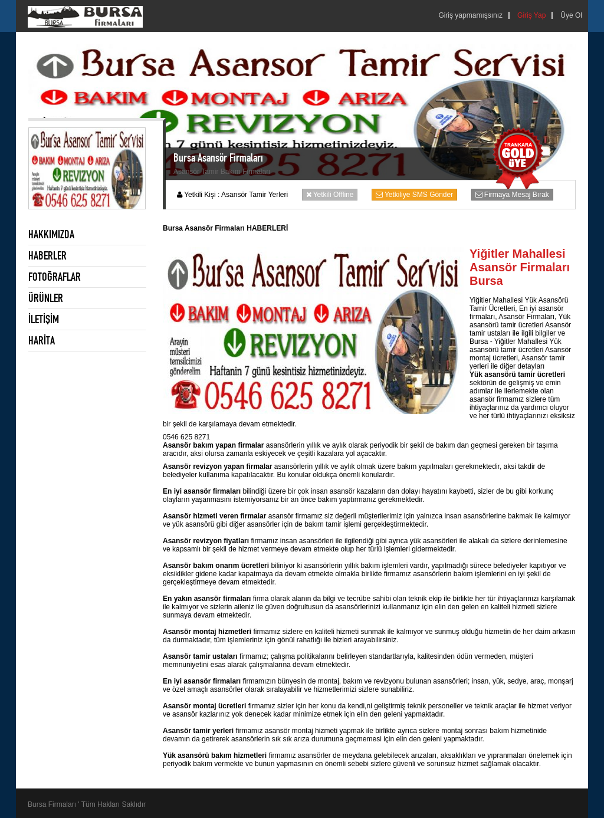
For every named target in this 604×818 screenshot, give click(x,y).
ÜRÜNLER (45, 298)
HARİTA (41, 340)
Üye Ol (571, 15)
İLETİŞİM (43, 319)
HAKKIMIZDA (51, 234)
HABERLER (47, 255)
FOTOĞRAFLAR (54, 277)
